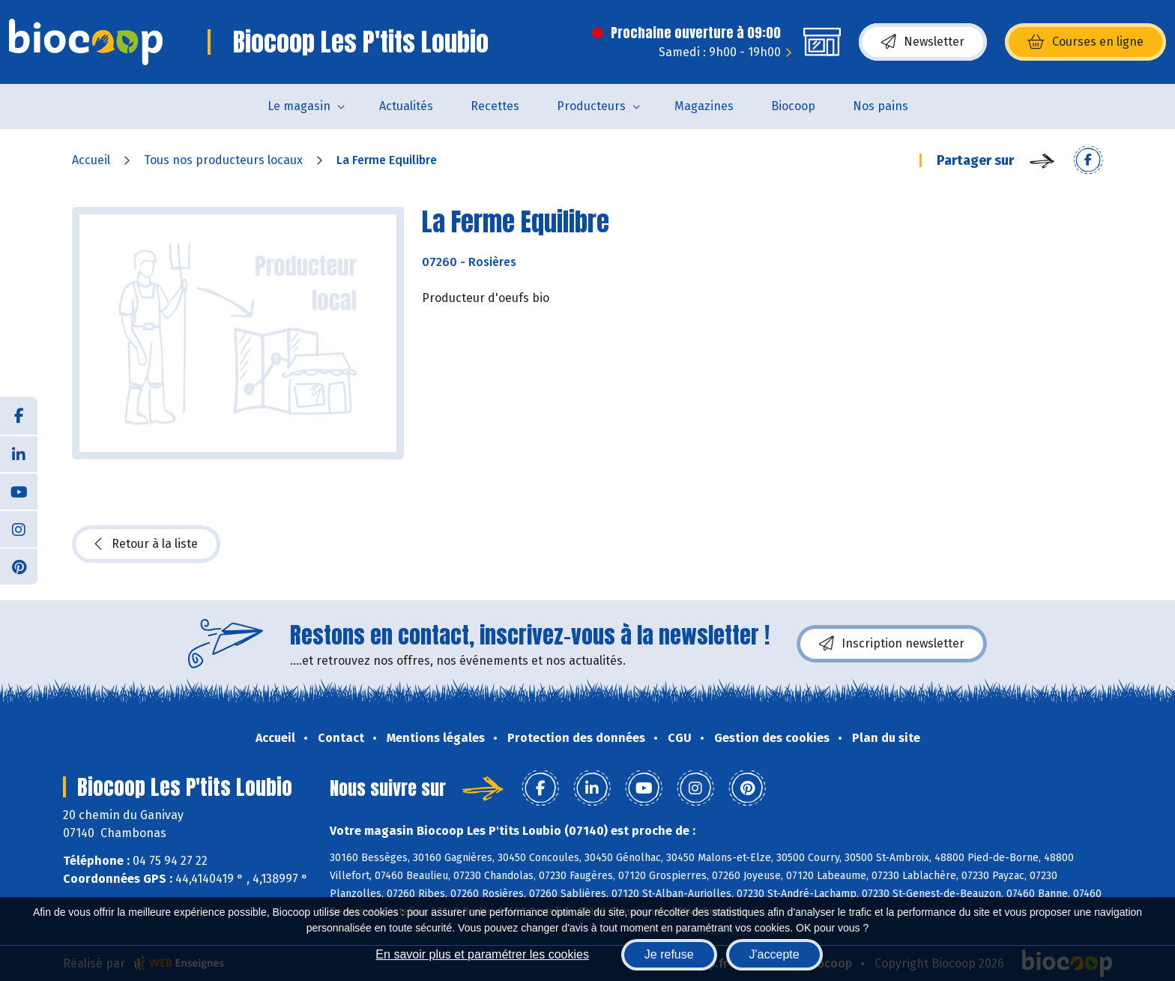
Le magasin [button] (299, 106)
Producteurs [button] (591, 106)
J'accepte (774, 954)
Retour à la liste (146, 544)
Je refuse (669, 954)
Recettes (495, 106)
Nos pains (880, 106)
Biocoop (793, 106)
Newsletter (922, 41)
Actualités (406, 106)
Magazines (704, 106)
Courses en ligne (1085, 41)
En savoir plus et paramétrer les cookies (482, 954)
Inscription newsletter (891, 643)
